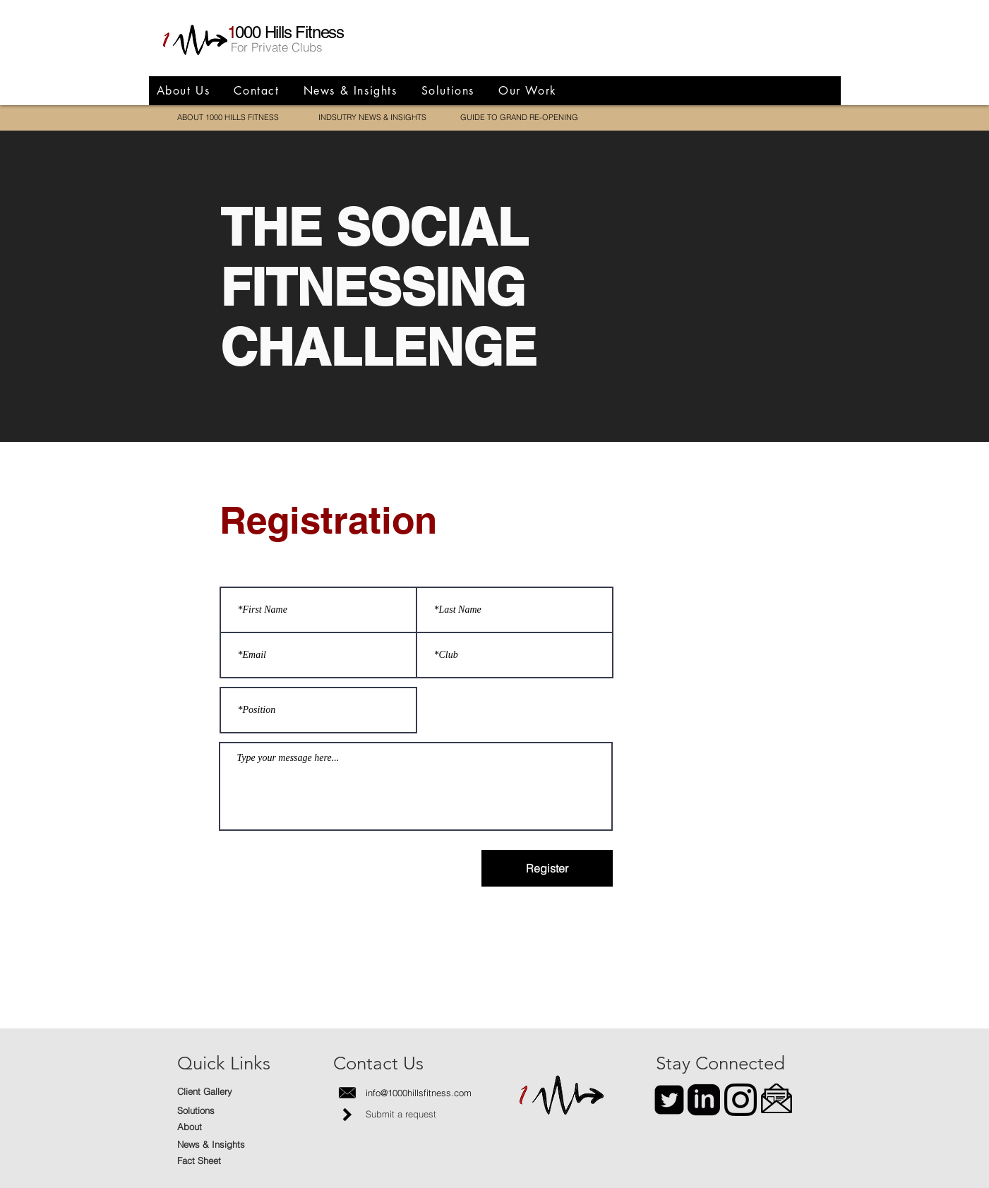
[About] (227, 1127)
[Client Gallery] (227, 1092)
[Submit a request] (416, 1114)
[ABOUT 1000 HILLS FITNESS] (228, 118)
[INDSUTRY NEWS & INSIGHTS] (372, 118)
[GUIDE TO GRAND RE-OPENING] (519, 118)
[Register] (547, 868)
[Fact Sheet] (227, 1161)
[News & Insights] (227, 1144)
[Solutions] (227, 1111)
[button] (776, 1098)
